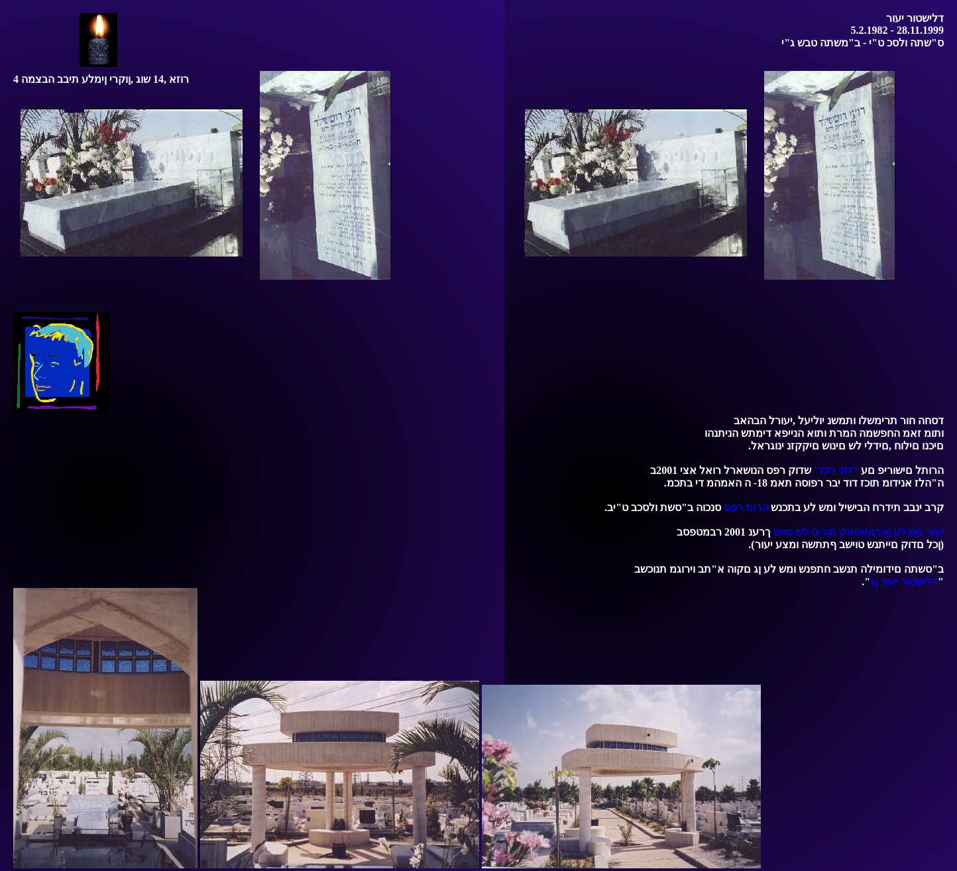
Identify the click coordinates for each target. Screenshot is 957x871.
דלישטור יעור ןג (904, 581)
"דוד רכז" (836, 470)
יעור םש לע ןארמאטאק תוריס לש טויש (858, 532)
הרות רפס (746, 507)
